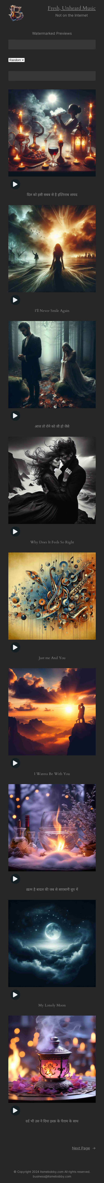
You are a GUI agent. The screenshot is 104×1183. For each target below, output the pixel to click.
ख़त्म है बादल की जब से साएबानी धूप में (52, 890)
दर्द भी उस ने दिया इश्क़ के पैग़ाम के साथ (52, 1122)
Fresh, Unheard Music (72, 8)
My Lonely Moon (52, 1006)
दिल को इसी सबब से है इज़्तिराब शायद (52, 195)
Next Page (84, 1148)
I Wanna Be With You (52, 774)
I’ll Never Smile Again (52, 311)
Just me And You (52, 658)
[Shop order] (16, 60)
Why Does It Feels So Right (52, 542)
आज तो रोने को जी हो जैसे (52, 426)
